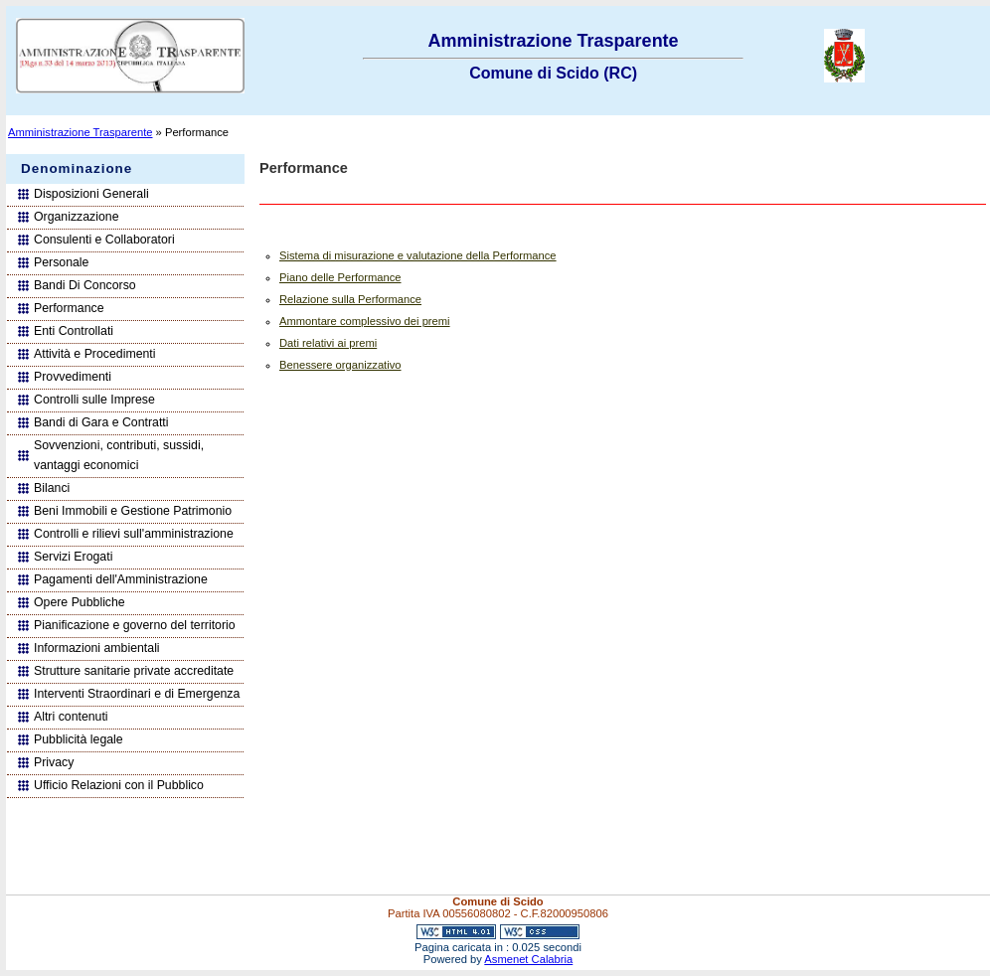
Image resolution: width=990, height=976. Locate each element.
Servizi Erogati (73, 557)
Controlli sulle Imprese (94, 400)
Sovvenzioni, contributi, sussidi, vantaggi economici (119, 455)
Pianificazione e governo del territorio (135, 625)
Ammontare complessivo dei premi (364, 321)
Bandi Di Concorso (85, 285)
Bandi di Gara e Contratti (101, 422)
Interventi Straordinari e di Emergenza (137, 694)
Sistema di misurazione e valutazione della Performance (418, 255)
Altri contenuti (71, 717)
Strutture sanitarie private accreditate (134, 671)
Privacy (54, 762)
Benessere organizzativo (340, 365)
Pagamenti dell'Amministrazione (121, 579)
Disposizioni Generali (91, 194)
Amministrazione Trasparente (80, 132)
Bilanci (52, 488)
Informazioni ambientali (97, 648)
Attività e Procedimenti (95, 354)
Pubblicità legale (78, 739)
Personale (61, 262)
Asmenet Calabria (528, 959)
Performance (68, 308)
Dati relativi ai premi (328, 343)
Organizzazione (76, 217)
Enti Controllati (73, 331)
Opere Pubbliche (79, 602)
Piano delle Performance (340, 277)
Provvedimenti (72, 377)
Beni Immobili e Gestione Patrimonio (133, 511)
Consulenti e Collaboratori (104, 239)
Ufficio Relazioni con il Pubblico (119, 785)
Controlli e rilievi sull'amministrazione (134, 534)
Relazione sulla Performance (350, 299)
